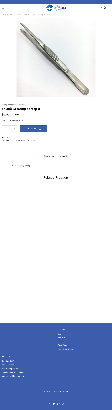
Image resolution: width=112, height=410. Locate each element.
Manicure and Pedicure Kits (13, 376)
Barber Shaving (8, 364)
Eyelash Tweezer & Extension (13, 372)
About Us (61, 337)
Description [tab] (49, 156)
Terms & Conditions (65, 349)
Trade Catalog (63, 345)
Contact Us (62, 341)
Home (4, 15)
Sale (59, 334)
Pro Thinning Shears (10, 368)
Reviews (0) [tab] (63, 156)
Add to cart (33, 129)
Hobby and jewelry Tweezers (19, 15)
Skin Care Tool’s (8, 361)
